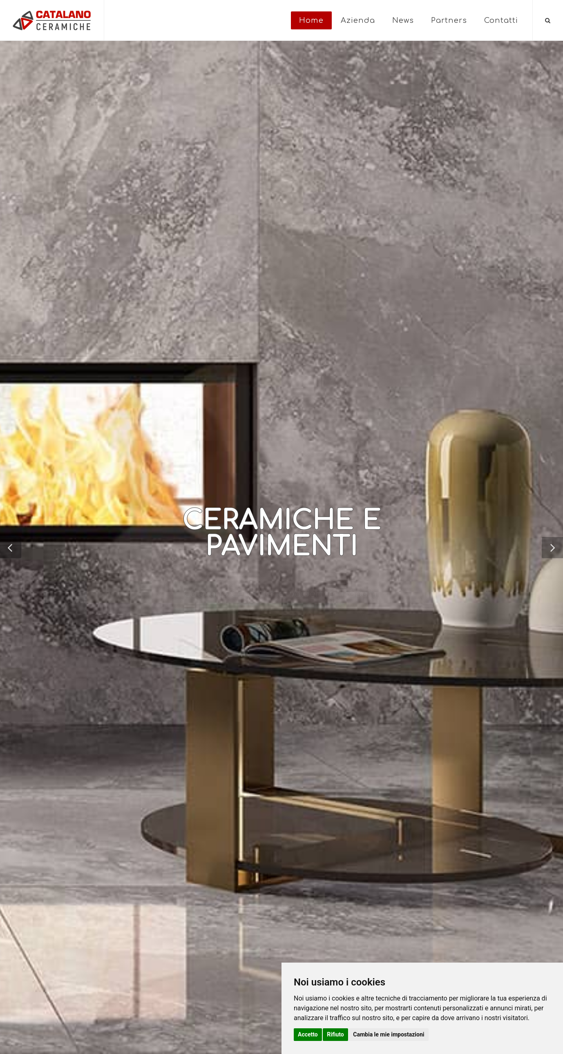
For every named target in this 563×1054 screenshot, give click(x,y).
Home (311, 20)
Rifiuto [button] (335, 1034)
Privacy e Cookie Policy (160, 1025)
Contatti (501, 20)
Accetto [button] (308, 1034)
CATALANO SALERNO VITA (177, 362)
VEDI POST (72, 600)
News (403, 20)
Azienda (358, 20)
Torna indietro (62, 362)
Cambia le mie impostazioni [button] (388, 1034)
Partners (449, 20)
